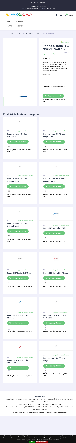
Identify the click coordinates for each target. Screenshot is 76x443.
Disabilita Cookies (41, 442)
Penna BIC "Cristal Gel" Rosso (55, 273)
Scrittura (27, 33)
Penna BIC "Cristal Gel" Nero (19, 273)
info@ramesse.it (32, 9)
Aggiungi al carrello (53, 96)
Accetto (32, 442)
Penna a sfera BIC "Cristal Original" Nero (18, 180)
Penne (34, 33)
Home (8, 21)
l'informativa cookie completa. (49, 440)
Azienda (20, 26)
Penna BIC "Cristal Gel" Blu (54, 228)
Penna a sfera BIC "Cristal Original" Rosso (54, 180)
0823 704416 (51, 9)
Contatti (8, 26)
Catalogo (19, 21)
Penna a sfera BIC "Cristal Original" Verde (18, 224)
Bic (38, 33)
